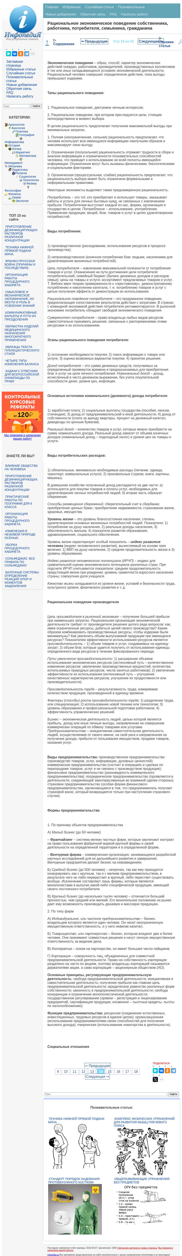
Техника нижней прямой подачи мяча (76, 1120)
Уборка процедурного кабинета (17, 548)
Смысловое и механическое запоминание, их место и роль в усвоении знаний (20, 298)
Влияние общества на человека (21, 467)
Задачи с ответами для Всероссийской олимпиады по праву (22, 376)
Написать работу (19, 96)
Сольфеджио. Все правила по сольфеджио (20, 562)
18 (136, 1071)
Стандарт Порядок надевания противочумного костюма (74, 1180)
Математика (27, 155)
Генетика (21, 131)
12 (83, 1071)
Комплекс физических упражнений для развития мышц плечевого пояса (144, 1122)
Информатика (14, 142)
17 (127, 1071)
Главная (51, 7)
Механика (15, 166)
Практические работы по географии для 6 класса (18, 502)
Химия (16, 197)
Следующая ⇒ (151, 41)
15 (110, 1071)
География (26, 135)
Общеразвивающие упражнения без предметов (142, 1180)
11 (74, 1071)
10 (66, 1071)
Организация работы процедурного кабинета (17, 280)
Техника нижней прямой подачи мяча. (19, 251)
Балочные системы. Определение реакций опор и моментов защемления (22, 579)
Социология (27, 176)
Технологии (31, 180)
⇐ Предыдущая (94, 41)
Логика (16, 149)
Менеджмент (14, 163)
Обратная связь (19, 88)
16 (118, 1071)
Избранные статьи (20, 69)
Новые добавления (21, 85)
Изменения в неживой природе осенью (20, 534)
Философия (13, 190)
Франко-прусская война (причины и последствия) (20, 264)
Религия (21, 173)
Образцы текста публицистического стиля (22, 350)
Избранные (72, 7)
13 (92, 1071)
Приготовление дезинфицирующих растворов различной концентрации (21, 233)
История (14, 145)
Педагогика (20, 169)
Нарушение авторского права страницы (137, 1248)
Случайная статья (20, 73)
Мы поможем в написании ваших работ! (22, 436)
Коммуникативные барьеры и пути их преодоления (21, 316)
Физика (31, 183)
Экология (21, 201)
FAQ (9, 92)
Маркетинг (22, 152)
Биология (18, 128)
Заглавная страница (14, 63)
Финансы (14, 194)
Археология (16, 124)
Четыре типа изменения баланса (22, 362)
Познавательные (131, 7)
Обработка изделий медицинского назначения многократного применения (21, 333)
